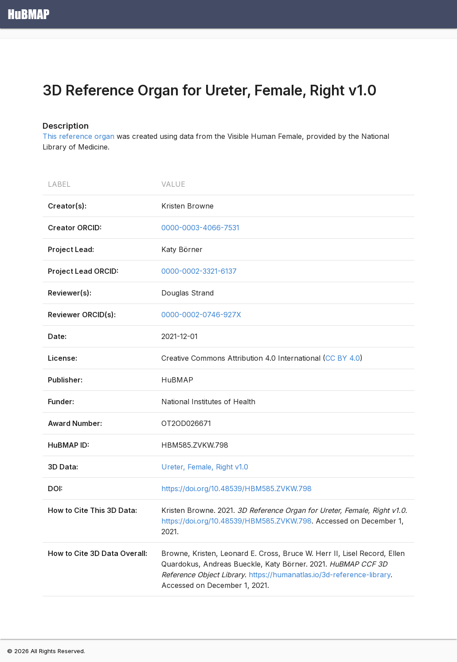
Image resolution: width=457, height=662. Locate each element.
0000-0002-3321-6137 (199, 271)
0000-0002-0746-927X (201, 314)
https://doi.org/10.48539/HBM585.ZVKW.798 (236, 488)
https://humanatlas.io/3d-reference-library (320, 574)
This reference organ (78, 136)
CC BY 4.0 (342, 358)
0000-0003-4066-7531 (200, 227)
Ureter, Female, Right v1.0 (204, 466)
